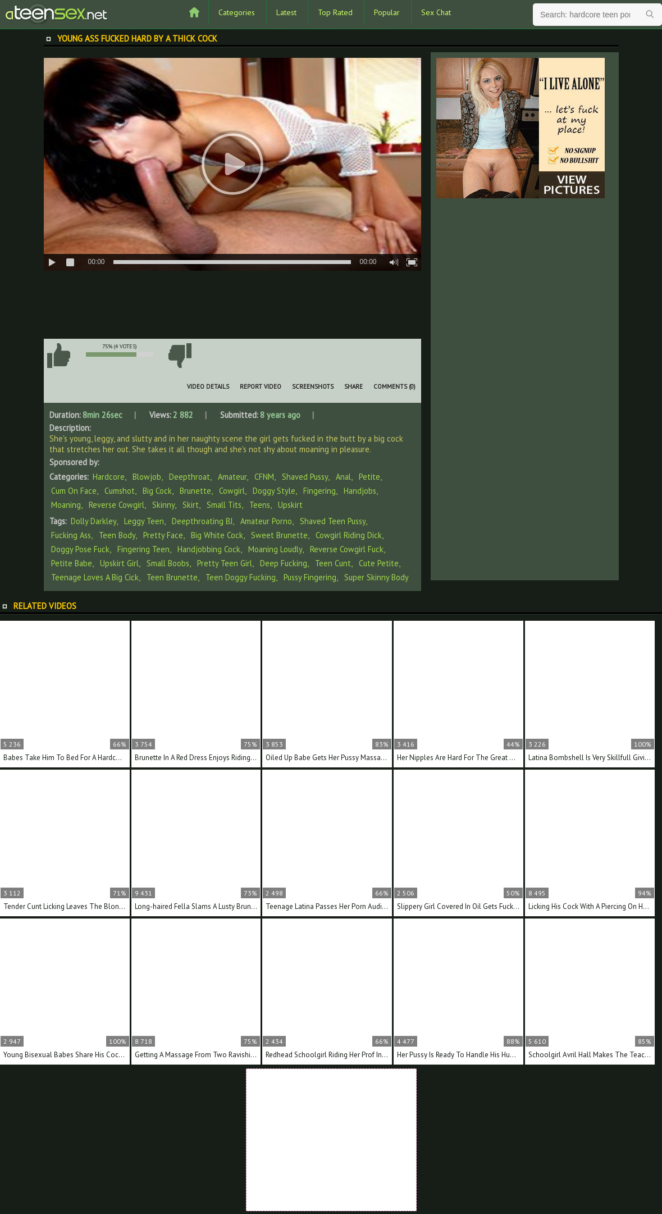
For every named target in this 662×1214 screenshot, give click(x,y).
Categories (236, 12)
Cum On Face (74, 490)
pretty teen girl (224, 563)
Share (353, 386)
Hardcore (109, 476)
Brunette (195, 490)
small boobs (168, 563)
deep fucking (283, 563)
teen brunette (172, 577)
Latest (286, 12)
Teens (259, 504)
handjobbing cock (208, 549)
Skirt (190, 504)
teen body (117, 535)
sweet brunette (279, 535)
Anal (343, 476)
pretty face (163, 535)
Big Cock (157, 490)
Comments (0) (394, 386)
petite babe (71, 563)
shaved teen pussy (333, 521)
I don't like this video (180, 355)
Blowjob (147, 476)
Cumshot (119, 490)
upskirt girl (119, 563)
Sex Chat (436, 12)
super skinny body (376, 577)
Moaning (66, 504)
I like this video (59, 355)
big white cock (217, 535)
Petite (369, 476)
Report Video (260, 386)
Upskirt (290, 504)
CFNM (264, 476)
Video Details (208, 386)
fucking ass (71, 535)
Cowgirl (232, 490)
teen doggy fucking (241, 577)
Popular (387, 12)
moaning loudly (275, 549)
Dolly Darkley (93, 521)
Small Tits (224, 504)
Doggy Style (274, 490)
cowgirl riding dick (349, 535)
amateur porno (266, 521)
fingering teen (143, 549)
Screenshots (313, 386)
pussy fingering (310, 577)
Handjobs (360, 490)
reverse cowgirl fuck (346, 549)
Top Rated (335, 12)
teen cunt (333, 563)
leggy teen (144, 521)
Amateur (232, 476)
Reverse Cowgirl (116, 504)
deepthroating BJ (202, 521)
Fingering (319, 490)
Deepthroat (189, 476)
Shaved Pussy (305, 476)
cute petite (379, 563)
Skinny (163, 504)
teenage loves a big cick (95, 577)
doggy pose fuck (80, 549)
